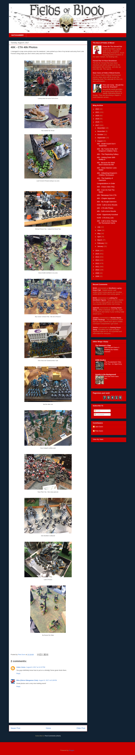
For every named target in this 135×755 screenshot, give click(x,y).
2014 (97, 257)
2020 (97, 116)
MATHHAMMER (17, 35)
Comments (99, 414)
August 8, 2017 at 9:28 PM (48, 680)
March (99, 240)
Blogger (71, 750)
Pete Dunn (22, 654)
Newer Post (15, 728)
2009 (97, 273)
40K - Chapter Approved (106, 198)
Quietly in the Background (105, 374)
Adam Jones (21, 667)
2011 (97, 267)
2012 (97, 263)
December (101, 128)
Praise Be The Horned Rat (112, 46)
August (100, 141)
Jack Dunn (99, 427)
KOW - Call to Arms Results (107, 205)
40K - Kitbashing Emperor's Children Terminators (107, 174)
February (100, 243)
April (99, 237)
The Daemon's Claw (103, 345)
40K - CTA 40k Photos (105, 208)
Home (48, 728)
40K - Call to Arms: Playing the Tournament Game (107, 222)
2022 (97, 109)
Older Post (81, 728)
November (101, 131)
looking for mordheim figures (105, 299)
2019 (97, 119)
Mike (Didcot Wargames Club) (27, 680)
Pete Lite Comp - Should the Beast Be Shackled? (113, 86)
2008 (97, 276)
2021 (97, 112)
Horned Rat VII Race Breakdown (105, 61)
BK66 (95, 288)
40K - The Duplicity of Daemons (105, 179)
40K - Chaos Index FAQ (105, 187)
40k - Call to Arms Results (106, 211)
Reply (18, 673)
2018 (97, 122)
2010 (97, 270)
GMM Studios (100, 360)
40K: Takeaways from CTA (106, 195)
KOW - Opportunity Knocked (107, 215)
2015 (97, 254)
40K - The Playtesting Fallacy (107, 154)
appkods (96, 308)
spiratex (96, 318)
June (99, 230)
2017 (97, 125)
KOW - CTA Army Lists (105, 218)
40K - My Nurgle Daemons (106, 202)
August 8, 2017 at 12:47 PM (35, 667)
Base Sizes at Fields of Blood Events (106, 73)
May (99, 233)
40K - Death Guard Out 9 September (106, 145)
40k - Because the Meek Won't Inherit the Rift (106, 164)
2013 (97, 260)
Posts (97, 411)
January (100, 246)
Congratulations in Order (106, 183)
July (99, 227)
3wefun (95, 327)
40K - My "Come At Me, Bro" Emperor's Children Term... (107, 150)
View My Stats (98, 439)
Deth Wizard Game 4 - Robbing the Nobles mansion (112, 349)
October (100, 134)
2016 (97, 250)
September (101, 138)
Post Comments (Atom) (53, 736)
